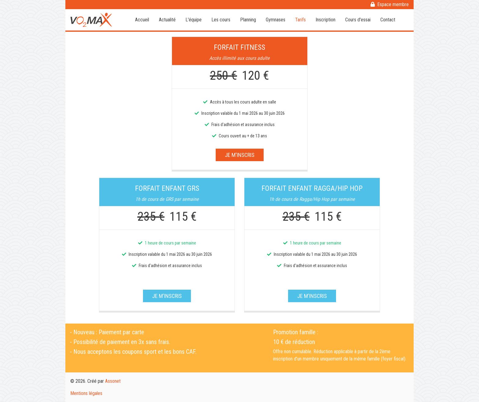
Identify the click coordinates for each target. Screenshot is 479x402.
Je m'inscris (239, 155)
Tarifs (300, 20)
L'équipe (193, 20)
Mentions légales (86, 393)
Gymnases (275, 20)
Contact (387, 20)
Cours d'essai (358, 20)
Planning (248, 20)
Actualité (167, 20)
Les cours (220, 20)
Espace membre (390, 4)
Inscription (325, 20)
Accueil (142, 20)
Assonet (113, 381)
